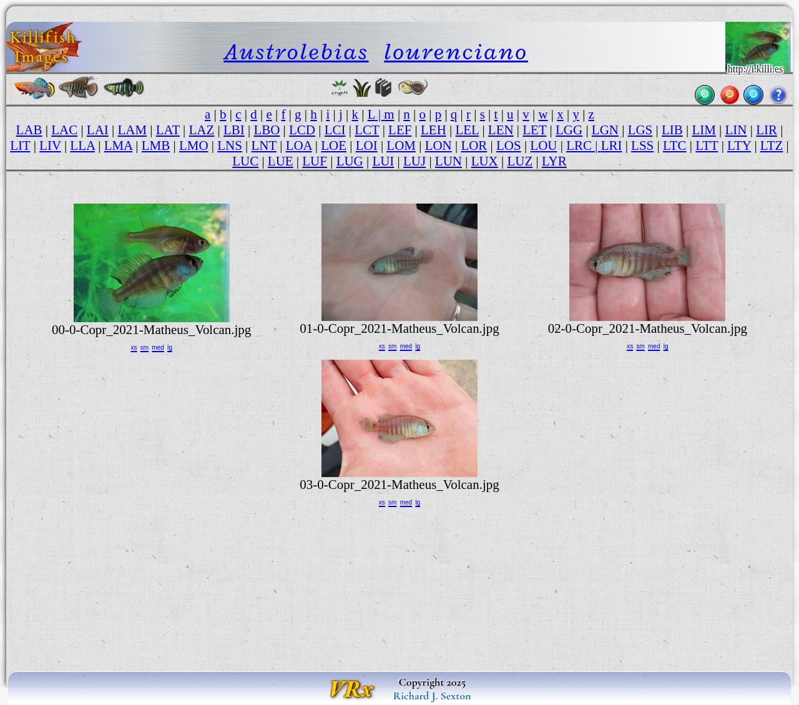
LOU (543, 145)
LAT (168, 129)
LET (534, 129)
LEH (433, 129)
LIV (50, 145)
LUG (349, 161)
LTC (675, 145)
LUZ (519, 161)
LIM (703, 129)
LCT (367, 129)
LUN (448, 161)
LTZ (771, 145)
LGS (640, 129)
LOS (508, 145)
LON (438, 145)
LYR (554, 161)
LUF (314, 161)
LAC (64, 129)
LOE (333, 145)
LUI (383, 161)
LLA (82, 145)
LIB (672, 129)
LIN (736, 129)
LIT (20, 145)
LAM (132, 129)
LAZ (202, 129)
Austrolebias (295, 51)
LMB (156, 145)
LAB (29, 129)
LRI (611, 145)
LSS (642, 145)
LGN (605, 129)
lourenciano (456, 51)
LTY (739, 145)
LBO (266, 129)
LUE (280, 161)
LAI (98, 129)
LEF (399, 129)
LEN (501, 129)
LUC (245, 161)
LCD (302, 129)
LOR (474, 145)
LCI (335, 129)
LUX (484, 161)
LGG (569, 129)
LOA (299, 145)
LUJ (414, 161)
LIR (766, 129)
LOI (367, 145)
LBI (234, 129)
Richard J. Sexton (432, 696)
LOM (401, 145)
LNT (264, 145)
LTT (706, 145)
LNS (229, 145)
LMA (118, 145)
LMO (193, 145)
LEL (467, 129)
